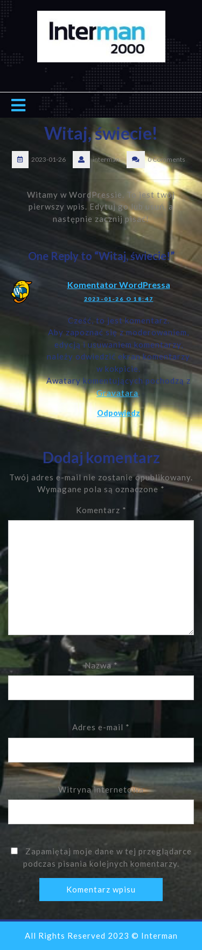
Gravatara (117, 393)
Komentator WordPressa (118, 284)
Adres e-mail (101, 727)
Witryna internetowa (101, 789)
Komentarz (101, 510)
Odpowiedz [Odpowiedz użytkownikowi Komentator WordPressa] (118, 413)
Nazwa (101, 665)
